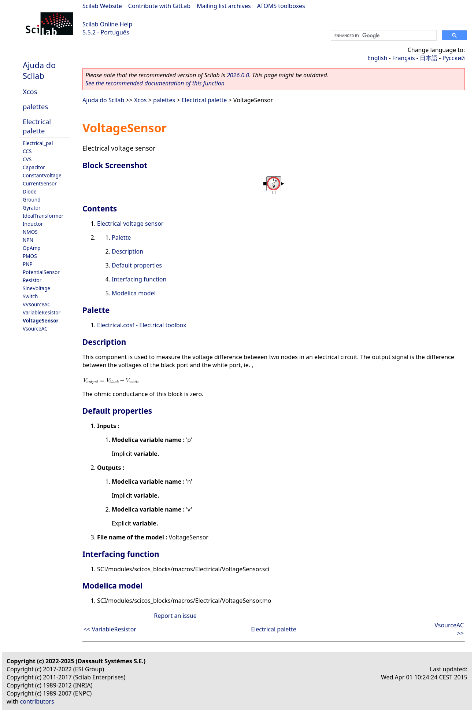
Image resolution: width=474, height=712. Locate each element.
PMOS (30, 255)
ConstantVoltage (42, 175)
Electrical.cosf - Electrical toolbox (141, 325)
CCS (27, 151)
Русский (453, 58)
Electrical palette (37, 126)
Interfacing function (139, 279)
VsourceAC (35, 328)
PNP (28, 264)
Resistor (32, 280)
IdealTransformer (43, 215)
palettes (35, 106)
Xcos (30, 91)
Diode (30, 191)
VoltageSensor (41, 320)
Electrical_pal (38, 143)
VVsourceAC (37, 304)
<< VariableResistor (110, 629)
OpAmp (32, 247)
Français (403, 58)
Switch (30, 296)
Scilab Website (102, 6)
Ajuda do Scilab (39, 70)
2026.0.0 (238, 75)
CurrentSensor (40, 183)
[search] (383, 35)
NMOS (30, 231)
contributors (37, 701)
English (377, 58)
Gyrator (32, 207)
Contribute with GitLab (159, 6)
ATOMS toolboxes (281, 6)
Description (127, 251)
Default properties (137, 265)
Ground (32, 199)
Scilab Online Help (107, 24)
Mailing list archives (224, 6)
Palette (121, 237)
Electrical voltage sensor (130, 223)
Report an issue (175, 616)
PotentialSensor (41, 272)
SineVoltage (36, 288)
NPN (28, 239)
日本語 (428, 58)
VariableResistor (41, 312)
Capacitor (34, 167)
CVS (27, 159)
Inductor (33, 223)
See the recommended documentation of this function (155, 83)
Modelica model (134, 293)
